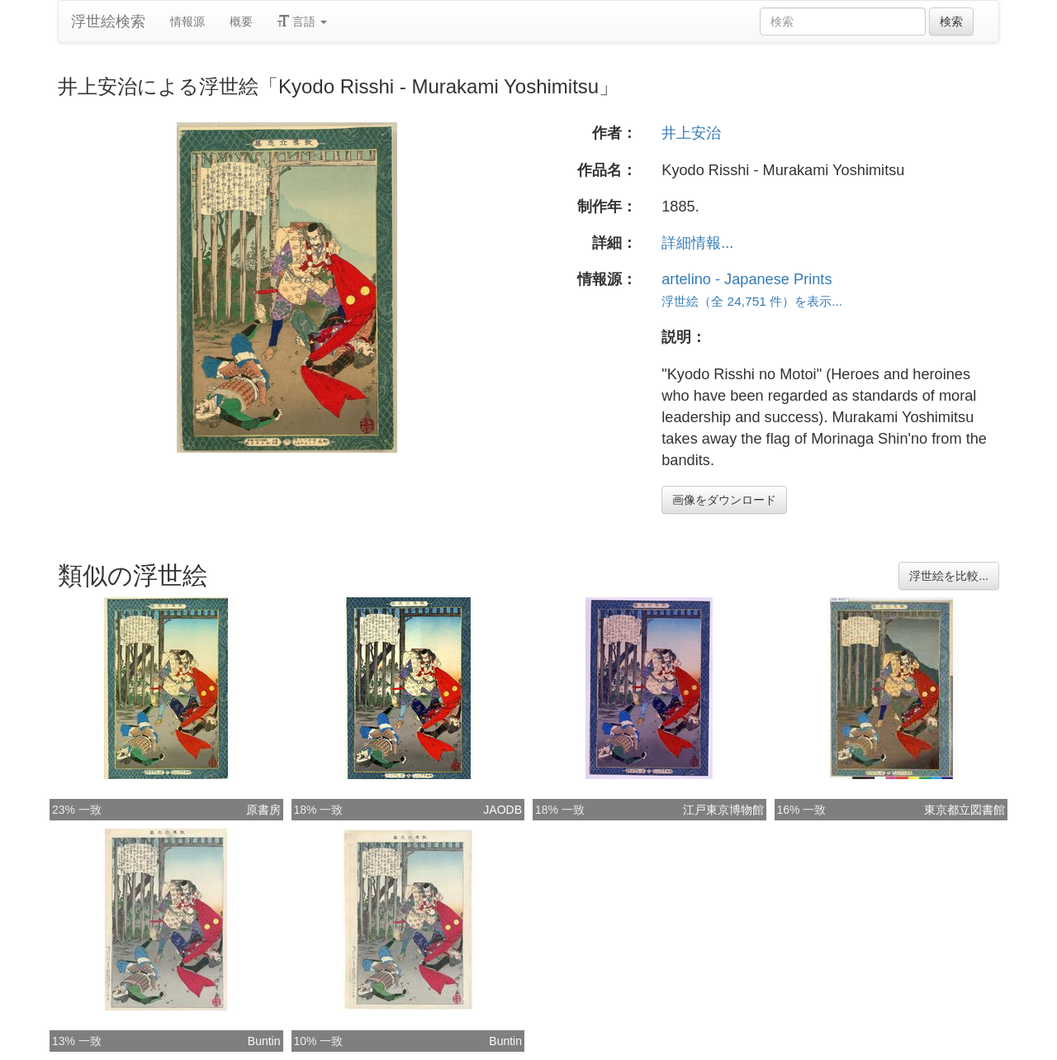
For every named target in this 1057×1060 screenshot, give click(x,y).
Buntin (264, 1041)
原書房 (263, 809)
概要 (241, 21)
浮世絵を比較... (948, 575)
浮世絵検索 (108, 21)
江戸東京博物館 (723, 809)
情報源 (187, 21)
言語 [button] (302, 21)
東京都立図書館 (964, 809)
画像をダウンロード (724, 499)
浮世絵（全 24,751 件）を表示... (751, 301)
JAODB (502, 809)
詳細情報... (697, 243)
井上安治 (691, 133)
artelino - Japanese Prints (746, 279)
